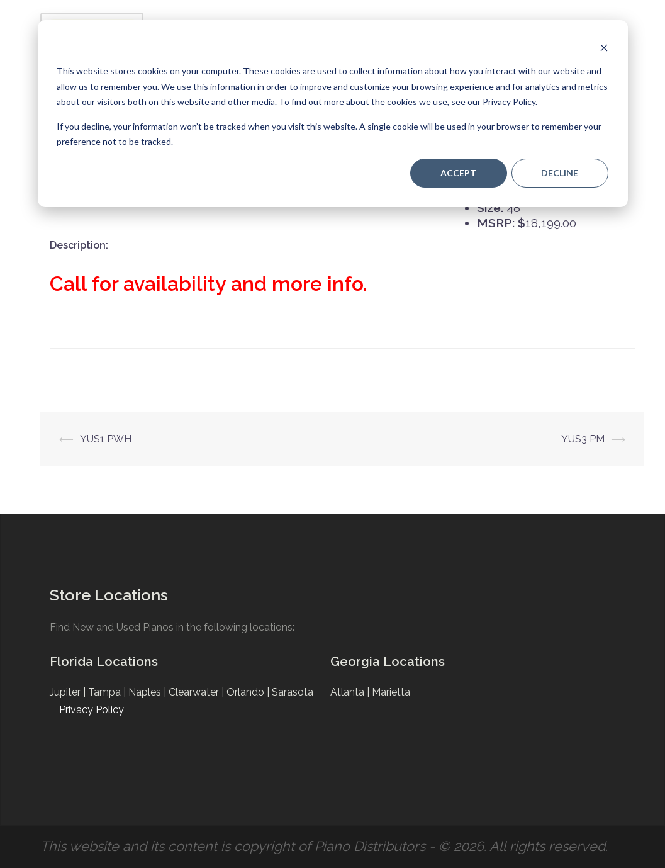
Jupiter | (69, 692)
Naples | (148, 692)
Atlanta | (351, 692)
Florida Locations (104, 661)
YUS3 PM (583, 439)
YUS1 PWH (105, 439)
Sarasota (292, 692)
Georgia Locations (387, 661)
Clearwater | (197, 692)
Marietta (391, 692)
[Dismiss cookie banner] (604, 47)
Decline (559, 172)
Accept (458, 172)
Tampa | (108, 692)
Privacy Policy (91, 710)
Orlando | (249, 692)
